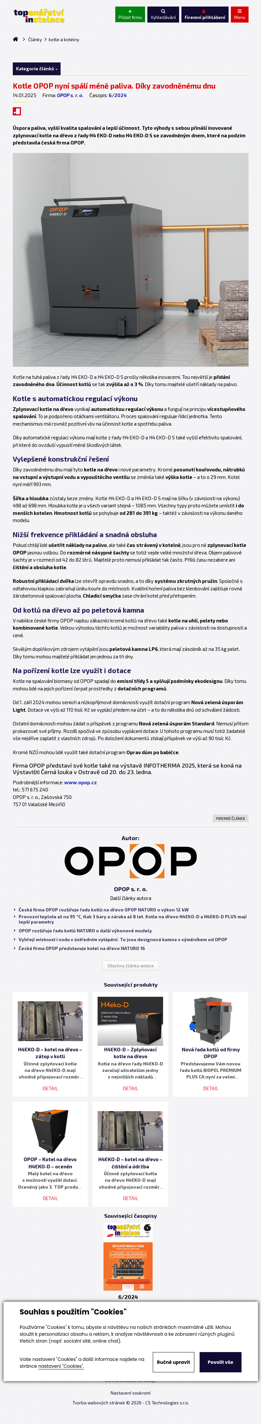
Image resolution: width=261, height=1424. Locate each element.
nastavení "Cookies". (61, 1366)
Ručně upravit (173, 1362)
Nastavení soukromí (131, 1393)
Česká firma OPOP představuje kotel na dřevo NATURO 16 (79, 948)
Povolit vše (220, 1362)
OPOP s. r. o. (70, 95)
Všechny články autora (130, 965)
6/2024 (118, 95)
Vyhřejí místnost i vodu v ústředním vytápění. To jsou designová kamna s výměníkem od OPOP (120, 939)
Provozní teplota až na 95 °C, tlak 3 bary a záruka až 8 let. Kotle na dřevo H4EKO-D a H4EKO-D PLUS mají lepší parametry (130, 919)
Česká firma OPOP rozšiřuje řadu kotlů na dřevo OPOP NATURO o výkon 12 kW (101, 909)
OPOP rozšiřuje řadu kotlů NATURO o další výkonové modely (83, 930)
